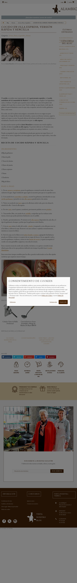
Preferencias (13, 302)
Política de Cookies (47, 295)
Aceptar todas (63, 302)
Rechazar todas (53, 302)
